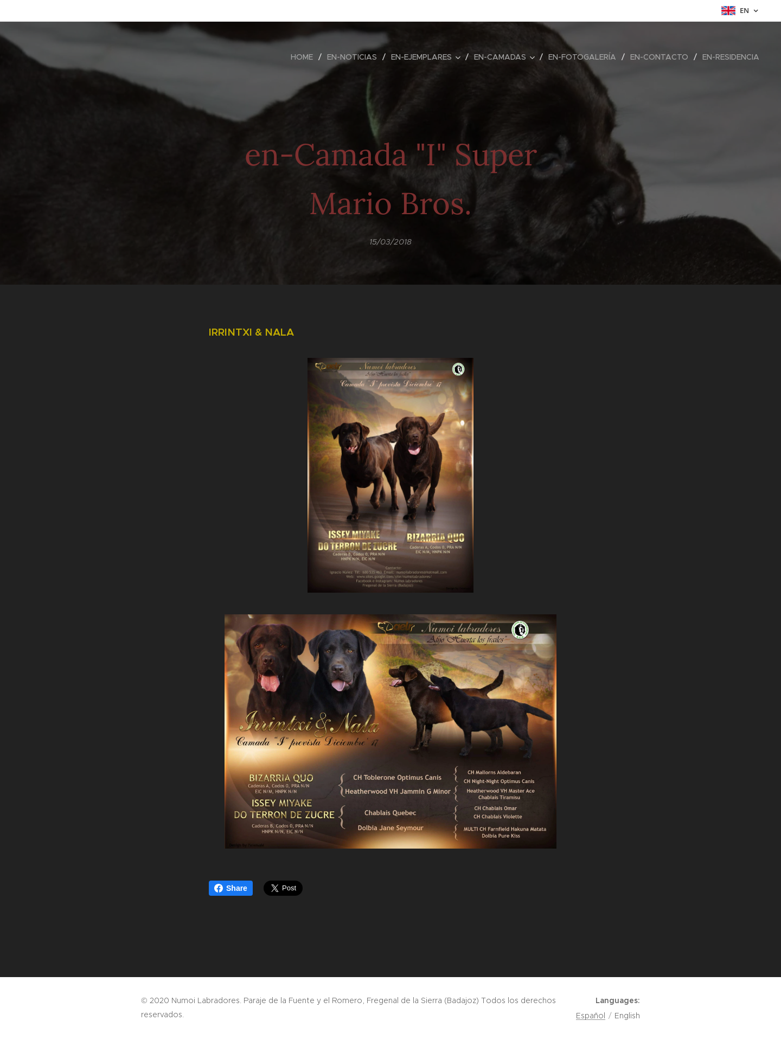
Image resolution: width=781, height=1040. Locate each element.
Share (230, 888)
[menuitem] (305, 56)
